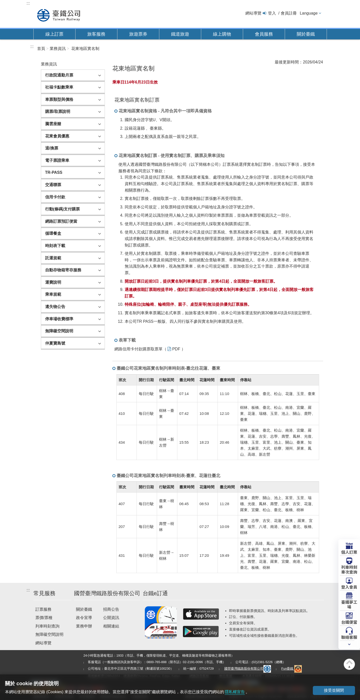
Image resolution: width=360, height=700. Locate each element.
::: (28, 3)
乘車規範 (53, 294)
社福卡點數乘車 (59, 87)
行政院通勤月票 (59, 75)
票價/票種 (43, 617)
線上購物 (222, 34)
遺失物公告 (55, 306)
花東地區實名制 (85, 48)
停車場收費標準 (59, 319)
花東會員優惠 (57, 136)
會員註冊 (289, 13)
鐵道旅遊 (180, 34)
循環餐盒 (53, 233)
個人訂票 (349, 552)
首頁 (41, 48)
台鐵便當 (349, 622)
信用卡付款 (55, 197)
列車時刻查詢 (47, 626)
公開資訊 (111, 617)
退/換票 (51, 148)
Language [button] (309, 13)
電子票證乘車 (57, 160)
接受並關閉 (334, 690)
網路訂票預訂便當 (61, 221)
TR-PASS (53, 172)
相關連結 (111, 626)
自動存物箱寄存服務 (63, 270)
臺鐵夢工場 (349, 604)
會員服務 (264, 34)
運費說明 (53, 282)
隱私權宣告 (235, 692)
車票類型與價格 (59, 99)
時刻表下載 (55, 246)
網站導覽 (253, 13)
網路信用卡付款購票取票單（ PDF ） (149, 349)
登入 (272, 13)
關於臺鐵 (306, 34)
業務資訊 (58, 48)
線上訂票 (54, 34)
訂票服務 (43, 609)
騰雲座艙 (53, 124)
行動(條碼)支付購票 (62, 209)
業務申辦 (84, 626)
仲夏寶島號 (55, 343)
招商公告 (111, 609)
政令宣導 (84, 617)
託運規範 (53, 258)
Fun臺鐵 (291, 668)
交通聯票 (53, 185)
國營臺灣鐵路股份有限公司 (247, 668)
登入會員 (349, 586)
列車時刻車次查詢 (349, 569)
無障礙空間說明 (59, 331)
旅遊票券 (138, 34)
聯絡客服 (349, 637)
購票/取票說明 (57, 111)
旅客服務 (96, 34)
